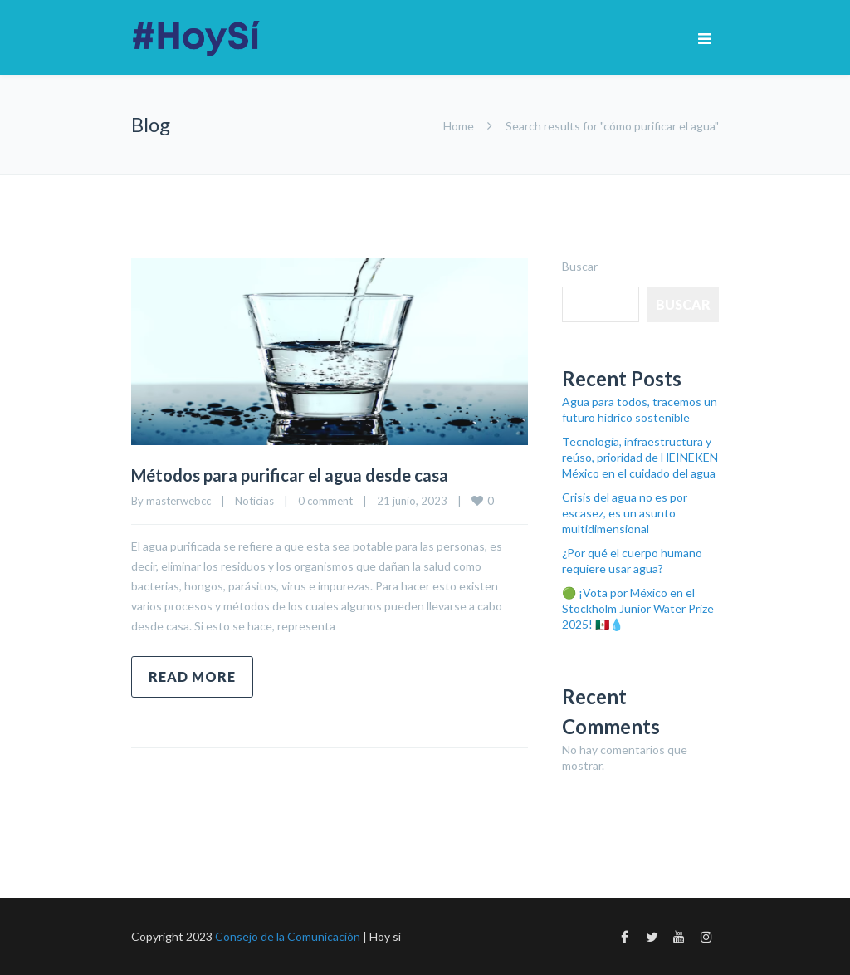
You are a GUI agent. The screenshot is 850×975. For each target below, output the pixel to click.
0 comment (325, 500)
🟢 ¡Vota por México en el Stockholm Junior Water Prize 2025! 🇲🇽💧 (638, 608)
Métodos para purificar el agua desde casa (289, 475)
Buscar (580, 266)
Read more (192, 676)
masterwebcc (178, 500)
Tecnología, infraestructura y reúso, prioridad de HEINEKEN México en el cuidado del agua (640, 457)
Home (458, 126)
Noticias (254, 500)
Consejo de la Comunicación (287, 936)
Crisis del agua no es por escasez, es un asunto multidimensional (624, 513)
